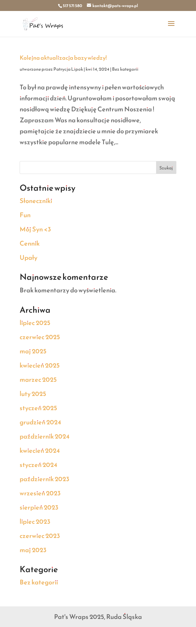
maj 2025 (33, 351)
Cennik (30, 243)
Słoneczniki (36, 201)
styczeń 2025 (38, 408)
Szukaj (166, 168)
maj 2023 (33, 550)
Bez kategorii (125, 69)
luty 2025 (33, 394)
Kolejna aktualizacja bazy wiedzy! (63, 57)
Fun (25, 215)
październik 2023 (45, 479)
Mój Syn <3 (35, 229)
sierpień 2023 (39, 507)
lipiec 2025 (35, 323)
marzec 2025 (38, 379)
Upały (28, 257)
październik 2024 (45, 436)
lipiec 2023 (35, 521)
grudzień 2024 (40, 422)
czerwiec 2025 (40, 337)
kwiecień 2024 (40, 450)
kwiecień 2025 (40, 365)
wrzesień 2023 (40, 493)
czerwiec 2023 (40, 536)
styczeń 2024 (38, 465)
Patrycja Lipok (68, 69)
